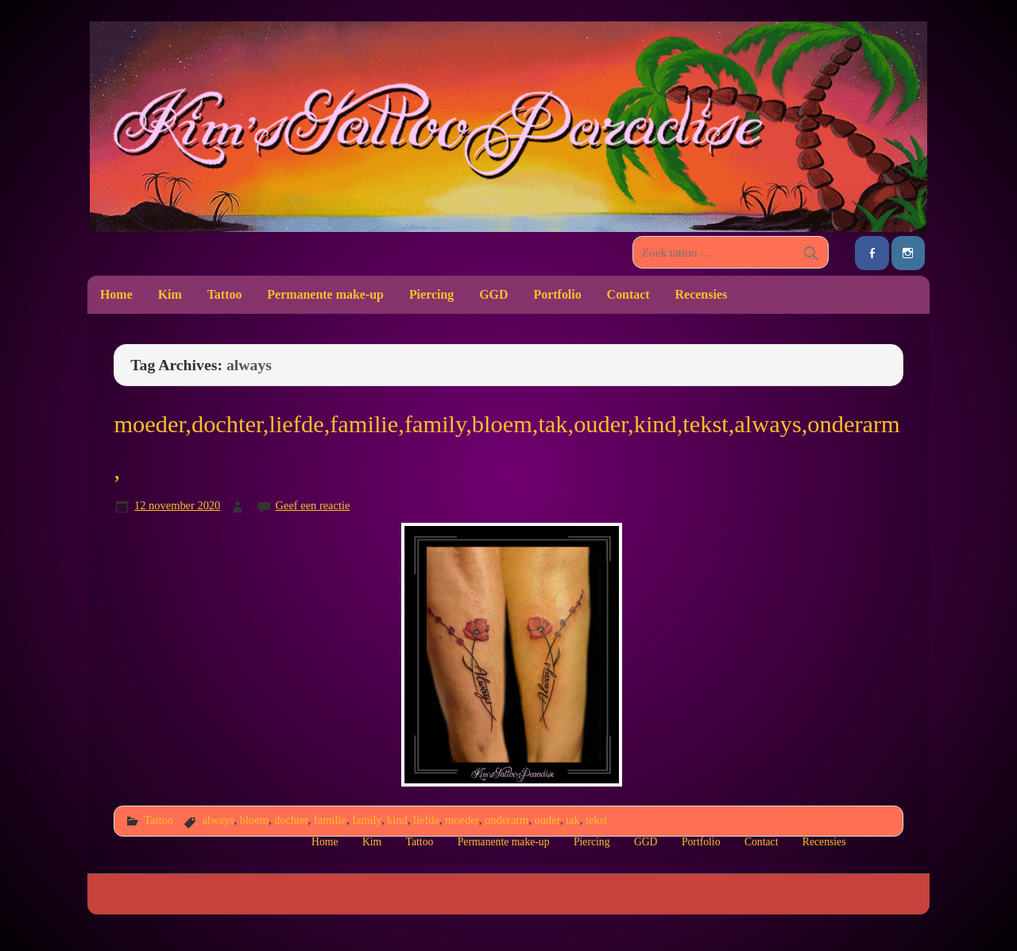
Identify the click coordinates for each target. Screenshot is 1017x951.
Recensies (701, 294)
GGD (493, 294)
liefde (426, 820)
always (218, 820)
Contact (628, 294)
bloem (254, 820)
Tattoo (224, 294)
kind (397, 820)
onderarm (506, 820)
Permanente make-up (325, 294)
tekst (596, 820)
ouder (547, 820)
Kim (170, 294)
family (366, 820)
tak (573, 820)
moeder (462, 820)
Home (116, 294)
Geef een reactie (313, 505)
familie (330, 820)
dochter (291, 820)
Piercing (431, 294)
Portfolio (557, 294)
